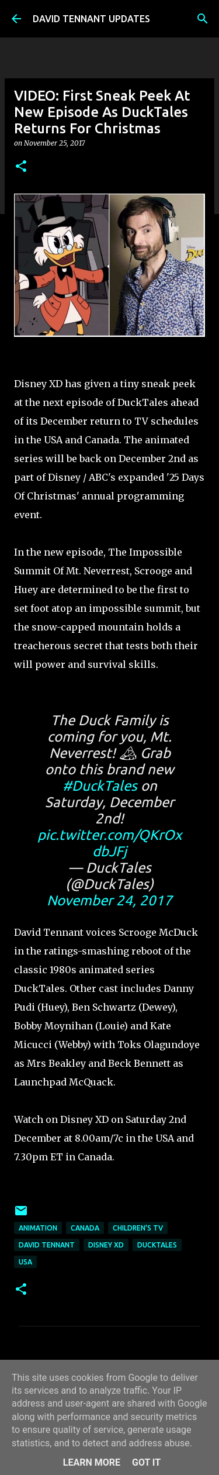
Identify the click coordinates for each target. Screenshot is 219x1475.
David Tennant (47, 1245)
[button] (21, 167)
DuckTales (157, 1245)
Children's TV (138, 1228)
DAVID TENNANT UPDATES (91, 18)
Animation (38, 1228)
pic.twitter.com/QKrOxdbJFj (109, 843)
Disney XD (106, 1245)
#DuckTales (99, 786)
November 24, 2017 (109, 900)
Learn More (91, 1462)
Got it (146, 1462)
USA (25, 1262)
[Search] (203, 19)
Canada (85, 1228)
